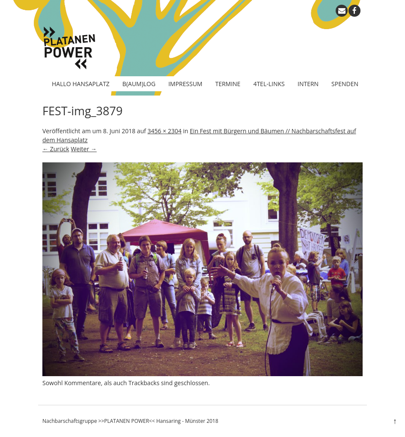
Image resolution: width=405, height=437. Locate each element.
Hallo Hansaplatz (81, 84)
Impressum (185, 84)
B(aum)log (138, 84)
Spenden (344, 84)
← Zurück (55, 149)
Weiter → (84, 149)
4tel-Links (269, 84)
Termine (228, 84)
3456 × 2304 (165, 131)
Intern (308, 84)
